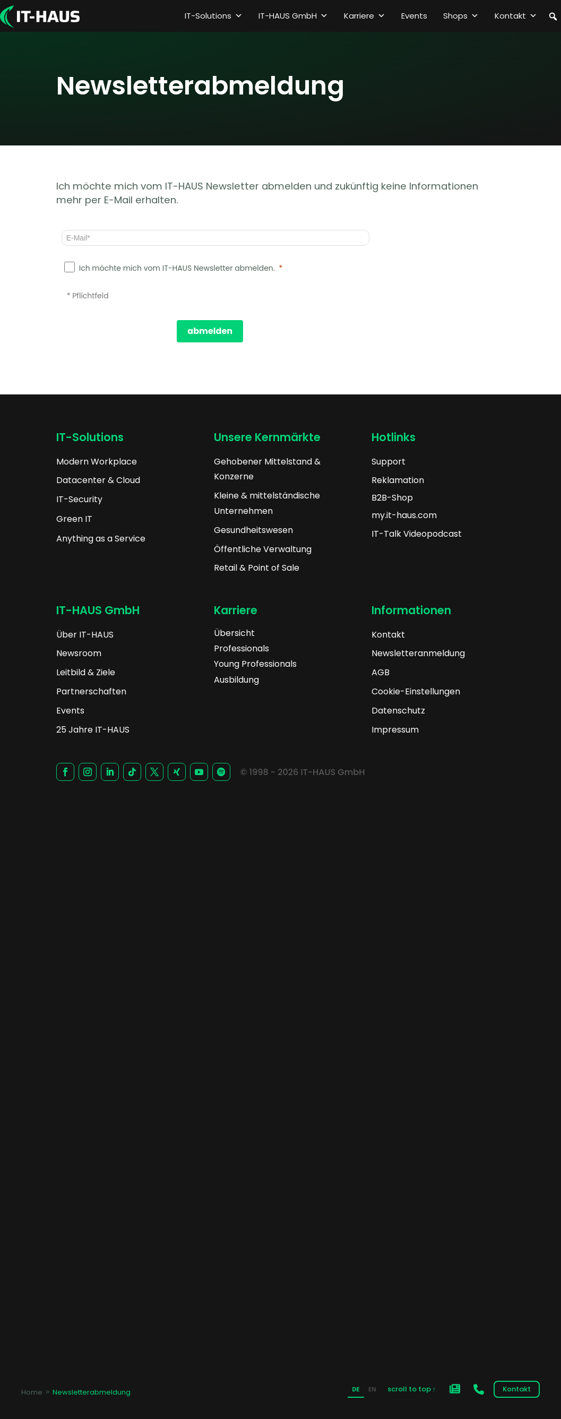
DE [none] (355, 1389)
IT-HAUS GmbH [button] (293, 16)
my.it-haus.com (404, 515)
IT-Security (79, 499)
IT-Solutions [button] (214, 16)
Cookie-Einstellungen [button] (416, 691)
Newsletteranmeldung (418, 653)
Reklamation (398, 480)
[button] (553, 16)
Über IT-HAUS (85, 635)
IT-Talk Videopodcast (417, 534)
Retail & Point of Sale (256, 568)
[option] (372, 1390)
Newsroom (78, 653)
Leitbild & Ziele (85, 672)
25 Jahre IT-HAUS (93, 730)
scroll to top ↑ (411, 1389)
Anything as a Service (100, 538)
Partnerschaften (91, 691)
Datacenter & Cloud (98, 480)
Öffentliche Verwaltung (263, 549)
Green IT (74, 519)
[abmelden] (210, 331)
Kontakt (516, 16)
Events (414, 15)
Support (388, 461)
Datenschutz (398, 710)
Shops (461, 16)
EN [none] (372, 1389)
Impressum (395, 730)
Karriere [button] (364, 16)
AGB (381, 672)
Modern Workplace (96, 461)
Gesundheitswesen (253, 530)
